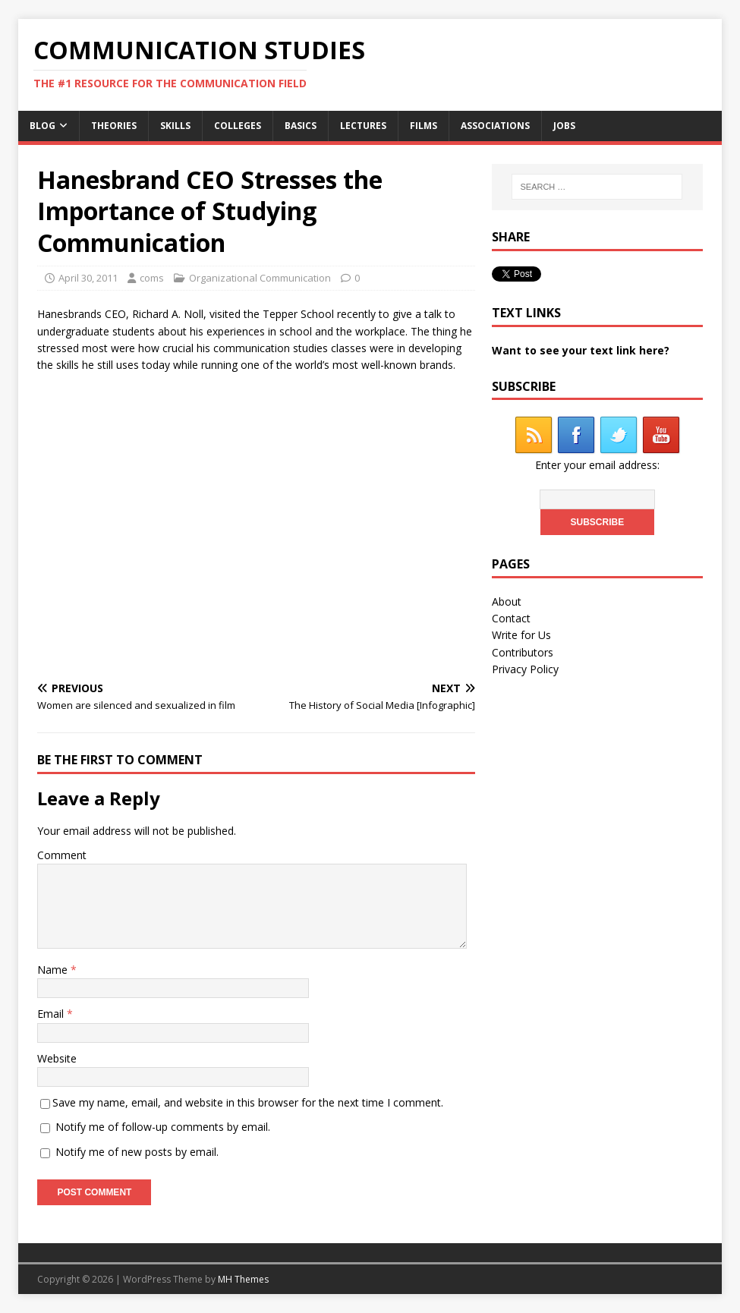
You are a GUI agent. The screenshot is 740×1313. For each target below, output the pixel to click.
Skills (175, 125)
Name (54, 969)
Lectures (363, 125)
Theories (114, 125)
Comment (62, 855)
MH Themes (243, 1279)
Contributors (522, 652)
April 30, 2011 (88, 278)
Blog (42, 125)
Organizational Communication (260, 278)
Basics (300, 125)
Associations (495, 125)
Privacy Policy (525, 669)
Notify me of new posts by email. (137, 1152)
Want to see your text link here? (580, 350)
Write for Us (521, 635)
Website (57, 1058)
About (506, 601)
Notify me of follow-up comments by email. (162, 1126)
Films (423, 125)
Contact (511, 618)
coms (152, 278)
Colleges (237, 125)
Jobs (564, 125)
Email (52, 1013)
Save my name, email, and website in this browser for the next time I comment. (247, 1102)
